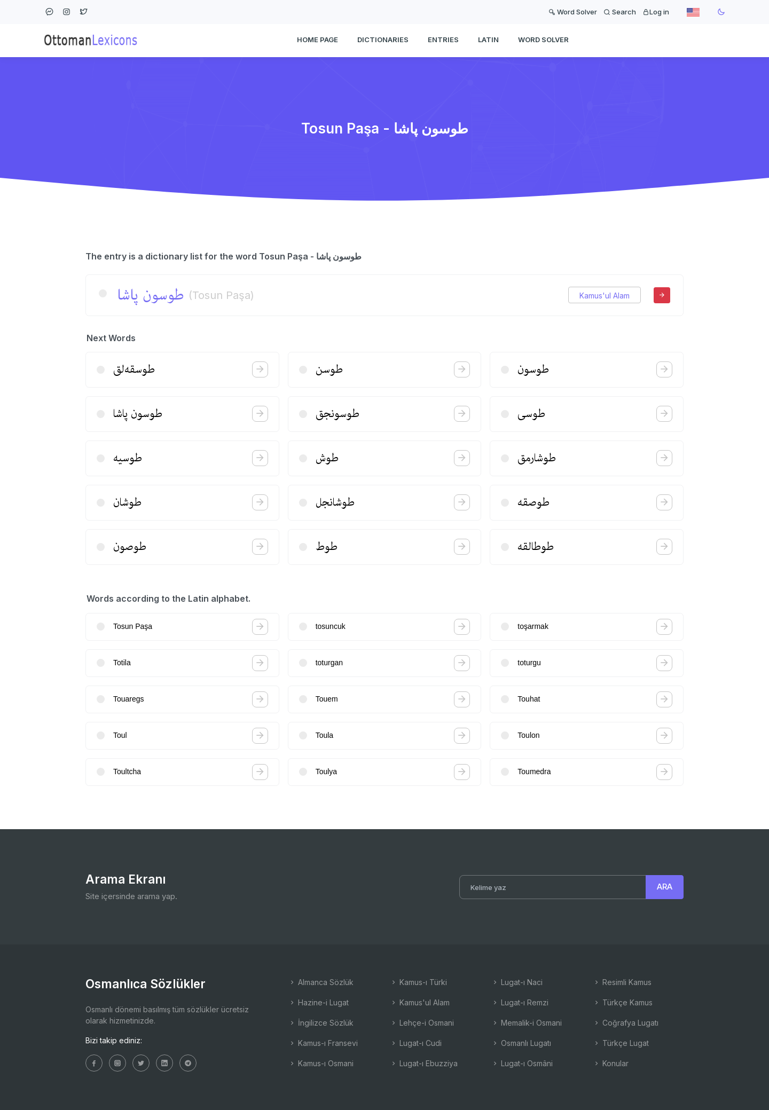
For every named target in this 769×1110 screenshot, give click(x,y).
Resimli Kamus (622, 982)
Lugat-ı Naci (517, 982)
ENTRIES (443, 40)
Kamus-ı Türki (418, 982)
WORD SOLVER (543, 40)
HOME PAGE (317, 40)
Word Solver (572, 11)
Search (619, 11)
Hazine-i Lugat (318, 1002)
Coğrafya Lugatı (625, 1022)
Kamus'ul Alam (604, 295)
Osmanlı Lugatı (521, 1043)
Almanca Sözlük (321, 982)
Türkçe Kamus (623, 1002)
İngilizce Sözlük (321, 1022)
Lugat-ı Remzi (519, 1002)
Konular (611, 1063)
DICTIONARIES (383, 40)
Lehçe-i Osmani (422, 1022)
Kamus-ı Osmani (321, 1063)
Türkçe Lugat (621, 1043)
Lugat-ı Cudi (416, 1043)
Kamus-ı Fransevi (323, 1043)
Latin (488, 40)
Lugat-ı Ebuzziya (424, 1063)
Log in (655, 11)
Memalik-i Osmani (526, 1022)
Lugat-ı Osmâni (522, 1063)
